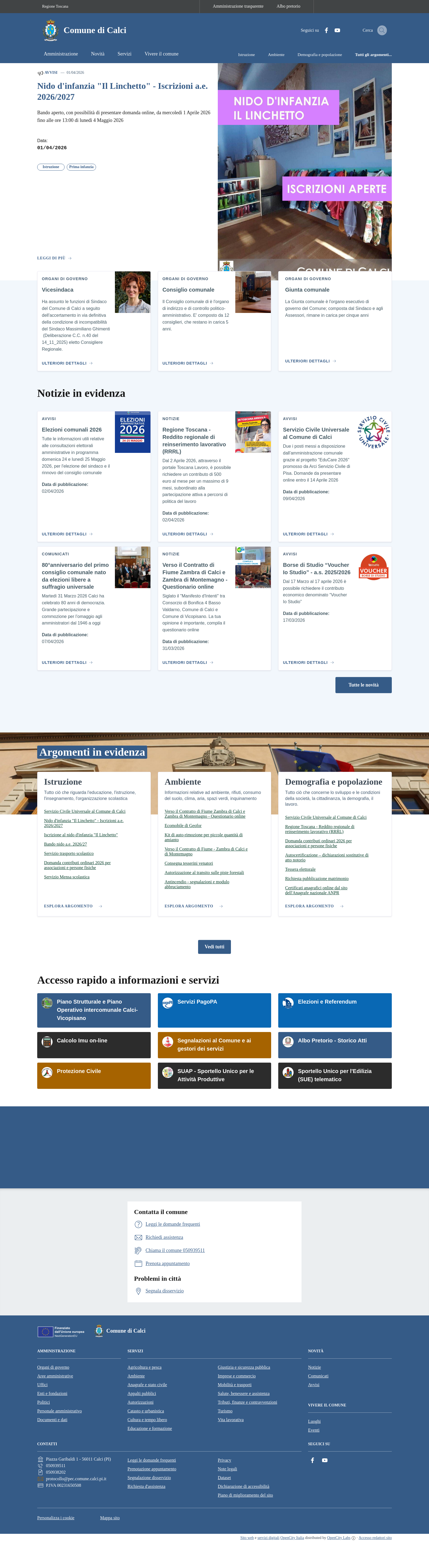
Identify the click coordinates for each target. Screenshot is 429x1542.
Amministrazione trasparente (238, 6)
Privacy (224, 1460)
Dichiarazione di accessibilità (243, 1486)
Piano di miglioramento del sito (245, 1495)
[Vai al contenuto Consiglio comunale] (187, 361)
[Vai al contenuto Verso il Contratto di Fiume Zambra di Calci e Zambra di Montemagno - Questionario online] (187, 660)
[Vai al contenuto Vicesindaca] (66, 361)
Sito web (247, 1538)
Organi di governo (53, 1367)
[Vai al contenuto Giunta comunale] (311, 358)
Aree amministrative (55, 1376)
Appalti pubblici (141, 1393)
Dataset (224, 1477)
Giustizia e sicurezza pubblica (244, 1367)
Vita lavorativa (231, 1419)
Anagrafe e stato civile (147, 1384)
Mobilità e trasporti (235, 1384)
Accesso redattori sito (375, 1538)
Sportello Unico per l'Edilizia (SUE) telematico (335, 1075)
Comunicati (318, 1376)
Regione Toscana (55, 6)
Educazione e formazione (149, 1428)
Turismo (225, 1411)
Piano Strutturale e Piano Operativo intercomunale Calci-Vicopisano (97, 1010)
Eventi (314, 1430)
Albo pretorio (288, 6)
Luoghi (314, 1421)
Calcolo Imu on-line (82, 1040)
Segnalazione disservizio (149, 1477)
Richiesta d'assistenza (146, 1486)
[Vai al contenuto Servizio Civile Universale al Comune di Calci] (307, 531)
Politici (43, 1402)
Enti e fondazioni (52, 1393)
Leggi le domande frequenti (151, 1460)
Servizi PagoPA (197, 1002)
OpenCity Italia (292, 1538)
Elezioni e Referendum (327, 1002)
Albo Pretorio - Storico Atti (332, 1040)
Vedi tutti (214, 946)
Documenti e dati (52, 1419)
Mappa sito (110, 1517)
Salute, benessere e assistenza (243, 1393)
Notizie (314, 1367)
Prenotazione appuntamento (151, 1469)
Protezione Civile (79, 1071)
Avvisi (47, 73)
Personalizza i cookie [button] (55, 1517)
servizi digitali (268, 1538)
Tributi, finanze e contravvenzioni (247, 1402)
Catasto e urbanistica (145, 1411)
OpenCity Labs (338, 1538)
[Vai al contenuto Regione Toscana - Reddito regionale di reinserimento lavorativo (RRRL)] (187, 531)
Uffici (42, 1384)
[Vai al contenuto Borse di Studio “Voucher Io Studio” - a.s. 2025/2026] (307, 660)
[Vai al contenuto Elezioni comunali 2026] (66, 531)
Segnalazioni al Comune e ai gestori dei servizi (214, 1044)
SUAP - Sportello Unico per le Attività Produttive (216, 1075)
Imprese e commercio (237, 1376)
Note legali (227, 1469)
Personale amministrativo (59, 1411)
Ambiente (136, 1376)
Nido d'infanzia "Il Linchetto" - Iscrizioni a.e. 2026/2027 (122, 91)
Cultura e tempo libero (147, 1419)
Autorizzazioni (140, 1402)
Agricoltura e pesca (144, 1367)
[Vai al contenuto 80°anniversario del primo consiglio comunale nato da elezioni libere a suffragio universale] (66, 660)
